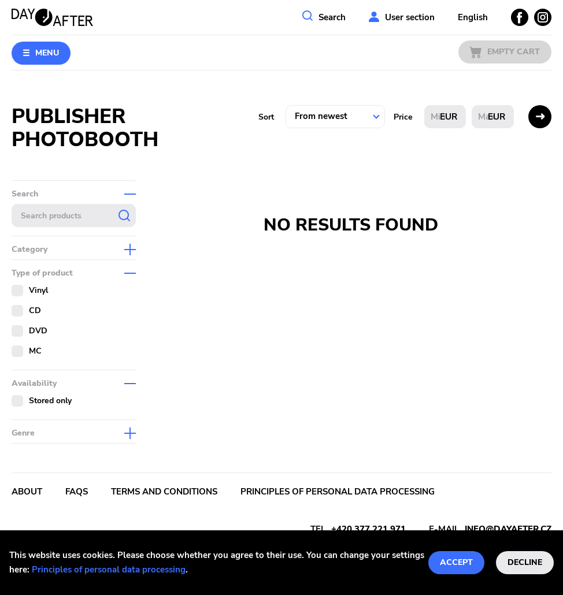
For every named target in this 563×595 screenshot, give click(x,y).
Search (332, 17)
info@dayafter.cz (508, 529)
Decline (525, 562)
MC (35, 350)
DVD (38, 330)
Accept (456, 562)
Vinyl (38, 290)
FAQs (76, 491)
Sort (266, 116)
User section (410, 17)
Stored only (50, 400)
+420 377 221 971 (368, 529)
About (27, 491)
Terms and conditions (164, 491)
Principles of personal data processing (109, 569)
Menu (47, 52)
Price (403, 116)
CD (35, 310)
